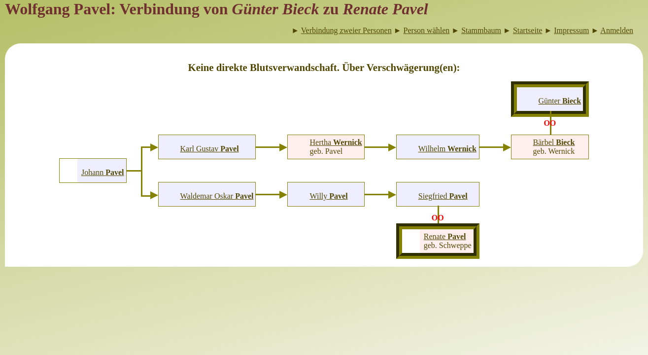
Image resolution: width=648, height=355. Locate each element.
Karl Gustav (209, 148)
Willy (328, 196)
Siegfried (443, 196)
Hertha (336, 142)
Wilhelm (447, 148)
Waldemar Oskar (217, 196)
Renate (445, 236)
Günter (559, 101)
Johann (102, 172)
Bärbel (554, 142)
